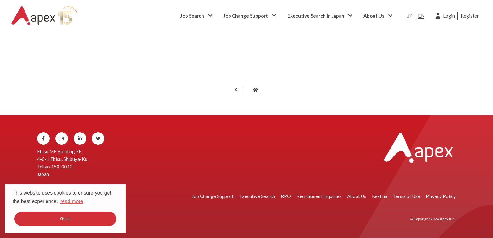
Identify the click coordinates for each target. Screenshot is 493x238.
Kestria (379, 196)
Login (449, 16)
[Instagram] (61, 138)
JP (410, 16)
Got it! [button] (65, 218)
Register (470, 16)
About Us (373, 16)
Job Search (192, 16)
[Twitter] (98, 138)
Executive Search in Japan (315, 16)
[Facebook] (43, 138)
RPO (286, 196)
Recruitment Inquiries (318, 196)
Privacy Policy (441, 196)
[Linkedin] (80, 138)
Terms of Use (406, 196)
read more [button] (71, 201)
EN (421, 16)
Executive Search (257, 196)
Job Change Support (246, 16)
